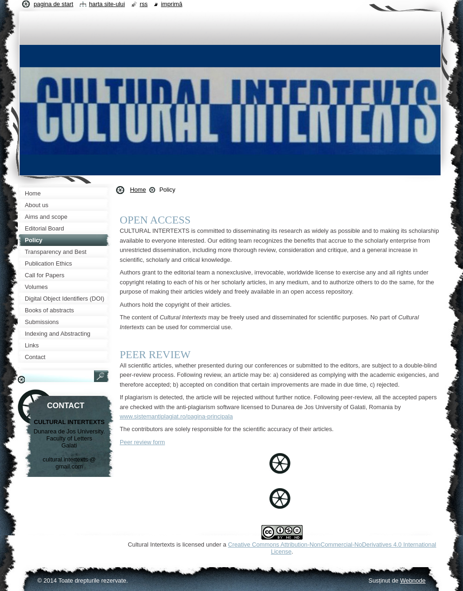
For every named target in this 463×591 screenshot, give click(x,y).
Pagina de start (53, 3)
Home (138, 189)
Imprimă (171, 3)
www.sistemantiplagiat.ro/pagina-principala (176, 416)
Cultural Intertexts (151, 544)
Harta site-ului (107, 3)
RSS (144, 3)
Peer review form (142, 442)
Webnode (413, 580)
